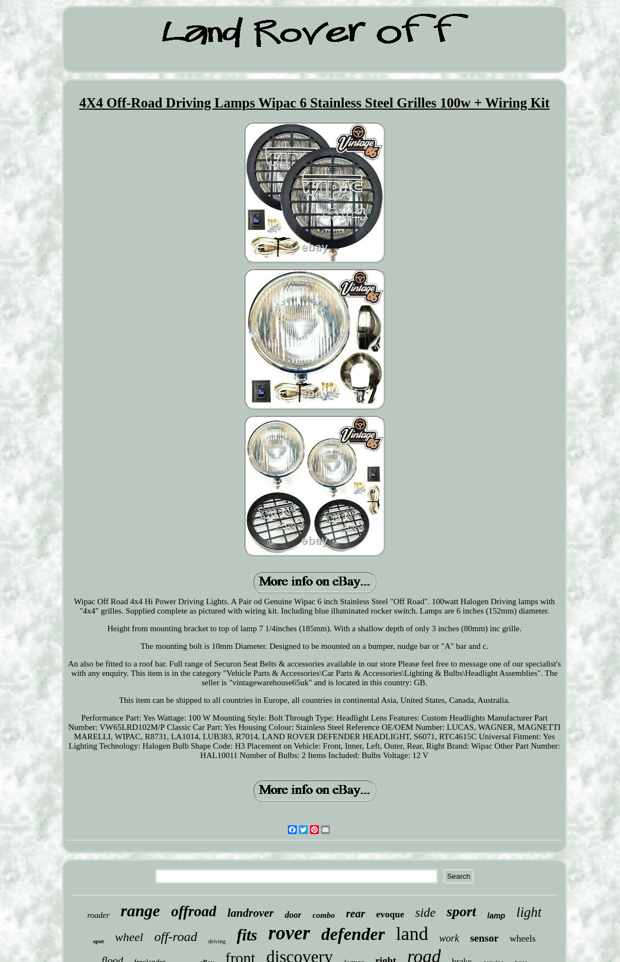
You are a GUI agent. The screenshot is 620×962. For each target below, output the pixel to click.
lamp (496, 915)
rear (355, 913)
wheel (129, 937)
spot (98, 941)
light (529, 912)
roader (98, 915)
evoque (390, 914)
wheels (523, 938)
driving (217, 941)
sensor (484, 938)
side (425, 913)
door (293, 915)
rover (289, 933)
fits (247, 935)
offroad (193, 911)
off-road (175, 936)
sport (461, 912)
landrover (250, 913)
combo (323, 915)
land (412, 933)
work (449, 938)
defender (353, 934)
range (141, 910)
